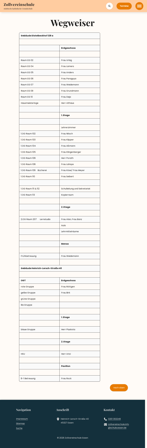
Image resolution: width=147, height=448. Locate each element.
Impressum (22, 418)
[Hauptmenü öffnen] (139, 6)
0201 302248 (114, 418)
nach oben (119, 387)
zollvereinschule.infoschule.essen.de (118, 426)
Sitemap (20, 423)
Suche (19, 428)
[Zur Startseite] (19, 4)
